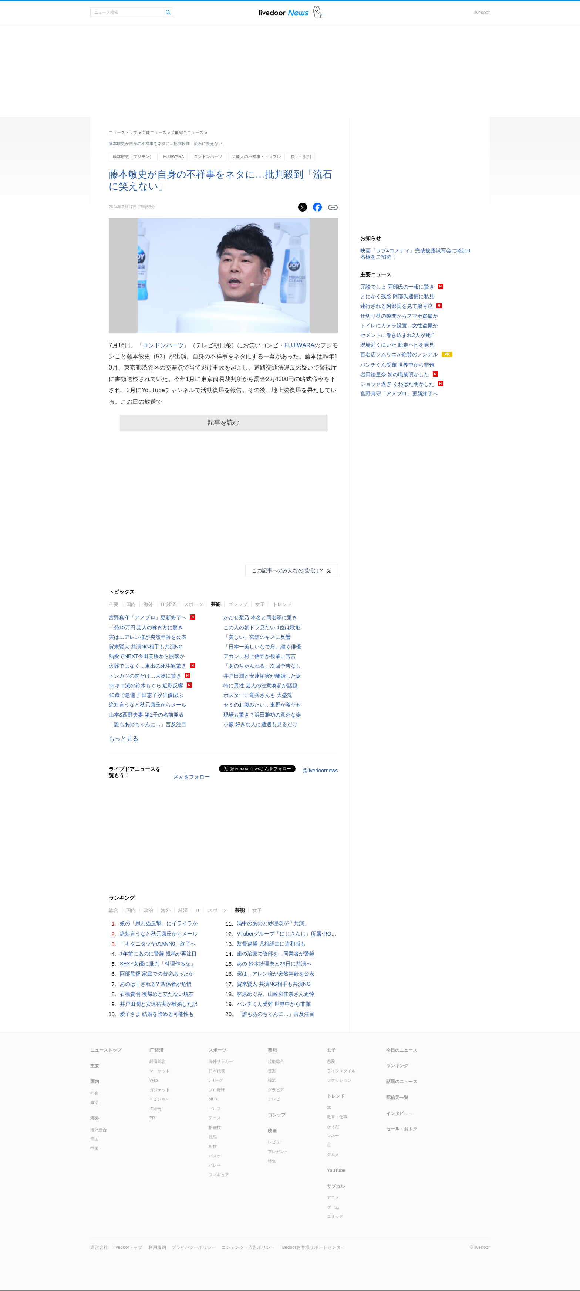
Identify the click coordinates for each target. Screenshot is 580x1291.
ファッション (339, 1080)
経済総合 (157, 1061)
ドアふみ (318, 12)
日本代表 (217, 1071)
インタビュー (399, 1113)
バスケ (215, 1156)
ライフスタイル (341, 1071)
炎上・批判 (301, 156)
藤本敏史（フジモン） (133, 156)
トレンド (282, 604)
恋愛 (331, 1061)
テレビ (274, 1099)
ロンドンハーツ (208, 156)
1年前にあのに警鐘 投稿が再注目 (158, 954)
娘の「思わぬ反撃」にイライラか (159, 923)
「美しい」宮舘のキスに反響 (257, 637)
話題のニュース (401, 1081)
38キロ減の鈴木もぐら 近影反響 (146, 685)
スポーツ (193, 604)
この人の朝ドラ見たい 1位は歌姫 (261, 627)
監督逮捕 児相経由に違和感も (271, 944)
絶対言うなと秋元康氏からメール (147, 705)
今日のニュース (401, 1050)
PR (152, 1118)
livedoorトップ (128, 1247)
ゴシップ (237, 604)
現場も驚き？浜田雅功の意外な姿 (262, 715)
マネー (333, 1135)
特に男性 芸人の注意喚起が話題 (260, 685)
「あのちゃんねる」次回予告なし (262, 666)
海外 (148, 604)
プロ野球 (217, 1090)
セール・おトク (401, 1129)
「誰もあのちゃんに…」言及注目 (147, 724)
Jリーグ (216, 1080)
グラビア (276, 1090)
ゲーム (333, 1207)
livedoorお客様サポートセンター (313, 1247)
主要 (113, 604)
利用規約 (157, 1247)
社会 (94, 1093)
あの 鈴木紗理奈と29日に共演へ (274, 964)
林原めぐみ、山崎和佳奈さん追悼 (275, 994)
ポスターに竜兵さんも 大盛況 (257, 695)
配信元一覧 (397, 1097)
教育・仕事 (337, 1117)
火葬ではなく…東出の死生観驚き (147, 666)
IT (198, 910)
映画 (272, 1130)
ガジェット (159, 1090)
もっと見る (123, 738)
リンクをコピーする (333, 207)
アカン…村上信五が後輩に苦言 (259, 656)
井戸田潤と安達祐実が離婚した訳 (262, 676)
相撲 (213, 1146)
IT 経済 (168, 604)
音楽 (272, 1071)
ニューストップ (123, 132)
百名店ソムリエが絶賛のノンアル (399, 354)
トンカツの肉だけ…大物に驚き (145, 676)
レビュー (276, 1142)
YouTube (336, 1170)
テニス (215, 1118)
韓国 (94, 1139)
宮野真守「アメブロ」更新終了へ (147, 617)
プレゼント (278, 1151)
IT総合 (155, 1108)
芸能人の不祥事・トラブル (256, 156)
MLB (213, 1099)
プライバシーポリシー (194, 1247)
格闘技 (215, 1127)
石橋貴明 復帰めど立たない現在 (157, 994)
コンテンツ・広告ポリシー (248, 1247)
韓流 (272, 1080)
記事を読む (223, 422)
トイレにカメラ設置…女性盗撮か (399, 325)
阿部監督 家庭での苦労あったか (157, 974)
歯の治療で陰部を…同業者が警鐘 (275, 954)
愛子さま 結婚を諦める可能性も (157, 1014)
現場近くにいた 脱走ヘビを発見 (397, 345)
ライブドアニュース (283, 12)
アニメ (333, 1197)
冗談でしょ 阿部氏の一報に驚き (397, 287)
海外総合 (98, 1129)
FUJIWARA (173, 156)
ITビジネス (159, 1099)
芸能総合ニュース (187, 132)
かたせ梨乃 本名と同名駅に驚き (260, 617)
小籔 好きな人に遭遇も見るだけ (260, 724)
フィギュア (219, 1175)
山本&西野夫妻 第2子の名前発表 (146, 715)
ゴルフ (215, 1108)
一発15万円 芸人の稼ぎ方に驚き (146, 627)
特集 (272, 1161)
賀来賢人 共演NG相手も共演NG (146, 647)
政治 (148, 910)
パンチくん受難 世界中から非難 (274, 1004)
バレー (215, 1165)
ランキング (397, 1065)
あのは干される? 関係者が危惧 (156, 984)
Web (153, 1080)
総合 (113, 910)
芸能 (215, 604)
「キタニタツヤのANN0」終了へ (158, 944)
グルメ (333, 1154)
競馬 (213, 1137)
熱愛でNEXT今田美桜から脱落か (147, 656)
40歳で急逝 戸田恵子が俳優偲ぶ (146, 695)
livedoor (482, 12)
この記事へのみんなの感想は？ (288, 570)
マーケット (159, 1071)
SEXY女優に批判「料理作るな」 (158, 964)
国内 (131, 604)
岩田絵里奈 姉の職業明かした (394, 374)
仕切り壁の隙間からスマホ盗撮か (399, 316)
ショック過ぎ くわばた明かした (397, 384)
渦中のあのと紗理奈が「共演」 (273, 923)
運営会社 (99, 1247)
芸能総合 (276, 1061)
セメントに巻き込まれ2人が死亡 (398, 335)
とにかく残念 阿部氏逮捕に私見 (397, 296)
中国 (94, 1148)
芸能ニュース (154, 132)
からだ (333, 1126)
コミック (335, 1216)
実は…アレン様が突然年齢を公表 (147, 637)
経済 (183, 910)
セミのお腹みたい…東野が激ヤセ (262, 705)
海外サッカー (221, 1061)
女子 (260, 604)
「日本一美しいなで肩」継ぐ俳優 (262, 647)
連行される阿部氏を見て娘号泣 (396, 306)
